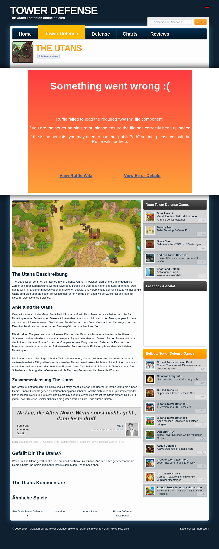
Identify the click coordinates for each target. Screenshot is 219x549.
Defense (101, 34)
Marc (120, 425)
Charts (130, 34)
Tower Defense (61, 33)
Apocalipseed (91, 511)
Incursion (59, 511)
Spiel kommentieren (48, 56)
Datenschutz (187, 528)
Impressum (202, 528)
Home (25, 34)
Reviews (159, 34)
